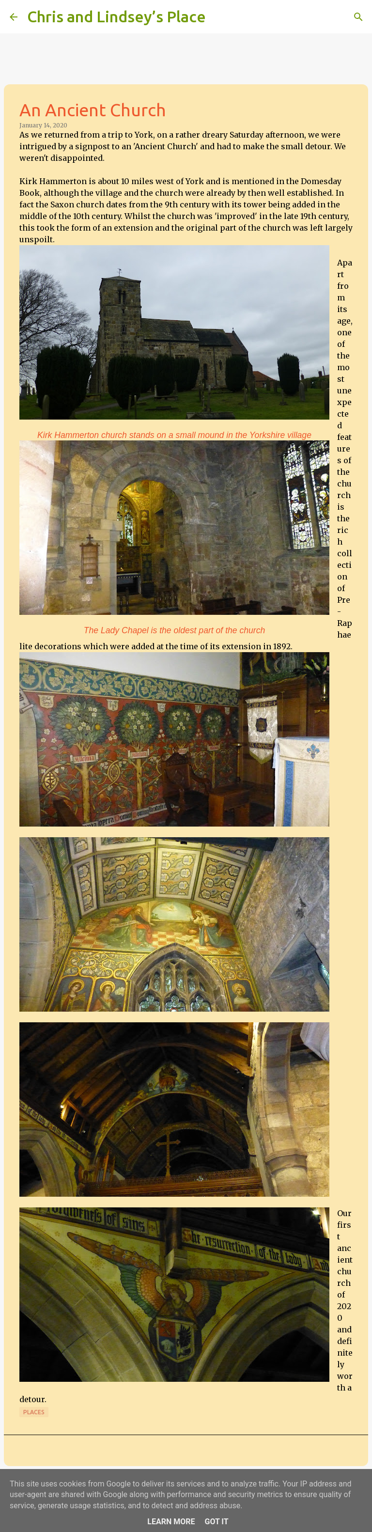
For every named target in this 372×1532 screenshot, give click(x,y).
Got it (216, 1521)
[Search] (219, 17)
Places (34, 1412)
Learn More (171, 1521)
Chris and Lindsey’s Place (116, 16)
